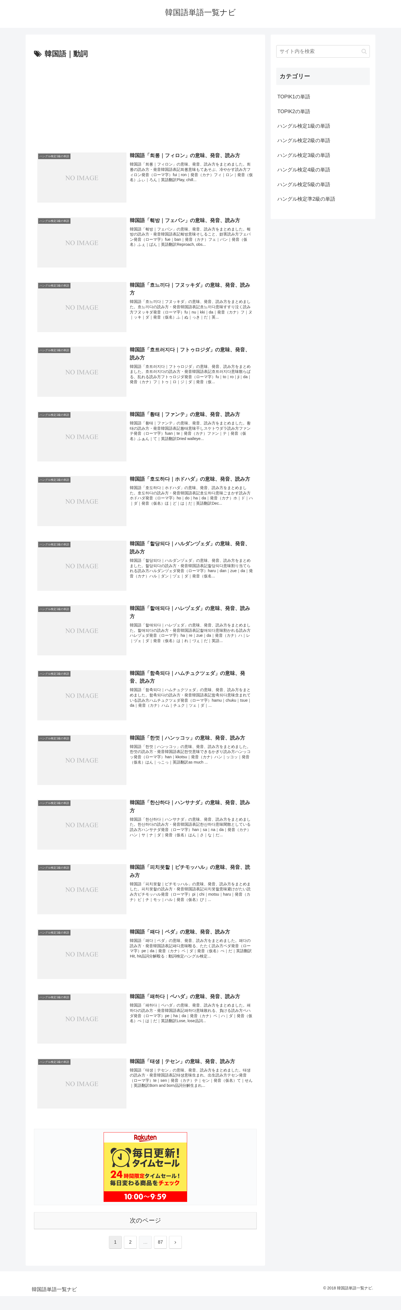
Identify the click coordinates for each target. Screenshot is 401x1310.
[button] (364, 51)
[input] (323, 51)
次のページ (145, 1220)
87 (160, 1242)
